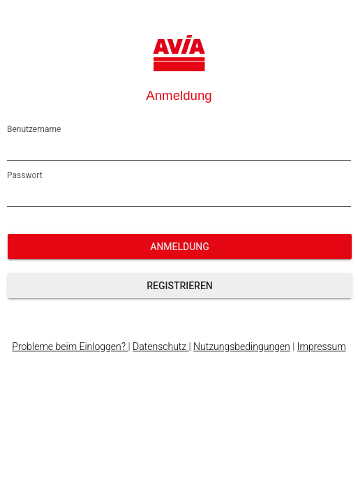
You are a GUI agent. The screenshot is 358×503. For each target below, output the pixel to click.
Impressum (321, 346)
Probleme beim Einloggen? (70, 346)
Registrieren (180, 285)
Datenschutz (161, 346)
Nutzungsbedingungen (241, 346)
